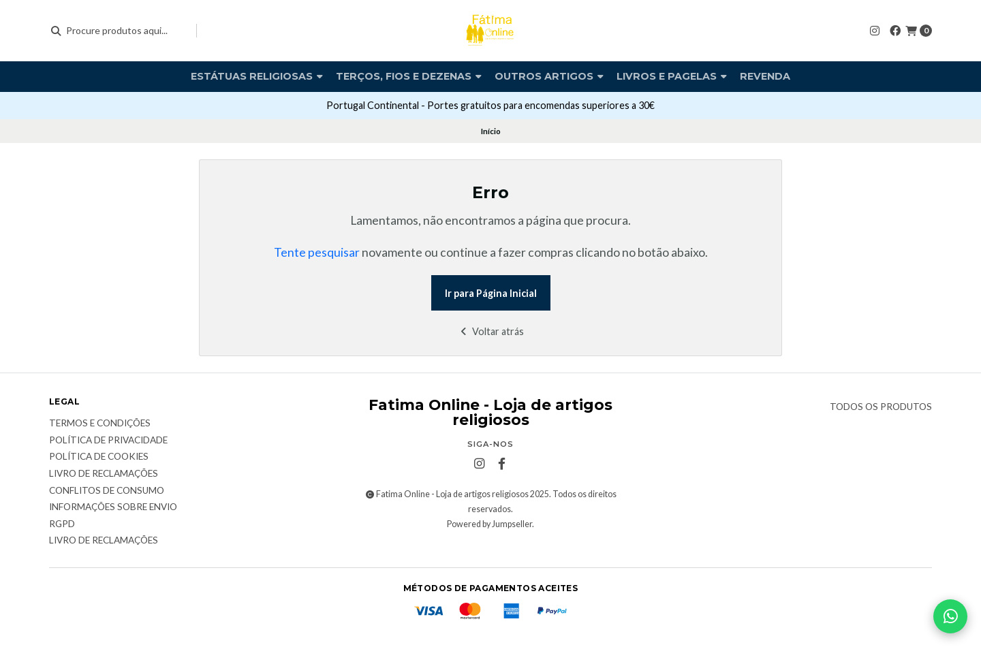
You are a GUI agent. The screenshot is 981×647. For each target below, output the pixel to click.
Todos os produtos (881, 407)
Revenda (765, 76)
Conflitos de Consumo (106, 491)
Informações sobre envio (113, 507)
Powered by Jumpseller (489, 524)
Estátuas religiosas (257, 76)
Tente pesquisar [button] (317, 252)
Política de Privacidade (108, 440)
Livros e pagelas (672, 76)
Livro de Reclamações (103, 541)
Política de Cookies (99, 457)
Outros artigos (549, 76)
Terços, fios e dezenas (409, 76)
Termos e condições (100, 423)
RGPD (62, 524)
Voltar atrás (491, 331)
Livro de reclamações (103, 474)
